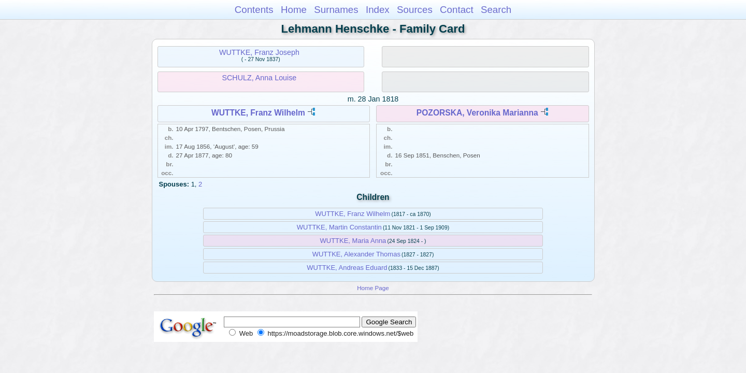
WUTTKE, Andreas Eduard (347, 267)
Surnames (336, 9)
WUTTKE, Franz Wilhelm (258, 112)
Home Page (373, 287)
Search (496, 9)
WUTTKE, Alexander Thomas (356, 254)
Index (378, 9)
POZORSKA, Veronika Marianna (477, 112)
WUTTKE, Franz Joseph (259, 52)
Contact (457, 9)
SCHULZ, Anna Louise (259, 78)
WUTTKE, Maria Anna (353, 241)
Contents (254, 9)
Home (294, 9)
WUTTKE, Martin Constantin (339, 227)
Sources (415, 9)
